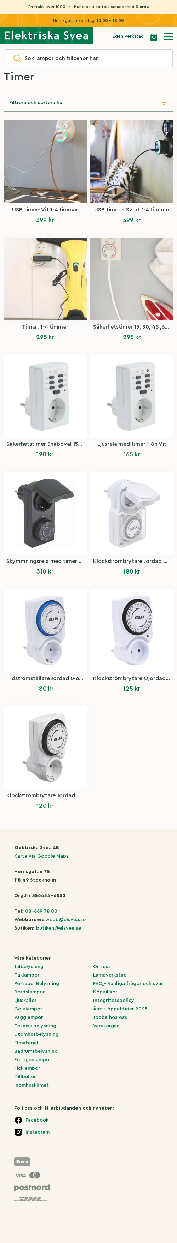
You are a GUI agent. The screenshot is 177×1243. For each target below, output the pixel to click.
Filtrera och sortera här (36, 102)
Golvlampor (28, 1009)
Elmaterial (26, 1042)
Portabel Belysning (36, 983)
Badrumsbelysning (36, 1051)
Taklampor (26, 975)
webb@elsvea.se (65, 919)
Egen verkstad (128, 36)
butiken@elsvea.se (58, 928)
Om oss (102, 966)
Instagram (37, 1132)
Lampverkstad (110, 975)
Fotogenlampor (32, 1059)
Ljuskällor (25, 1000)
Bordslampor (29, 992)
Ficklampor (27, 1068)
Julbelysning (29, 966)
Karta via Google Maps (41, 856)
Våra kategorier (32, 958)
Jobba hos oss (110, 1017)
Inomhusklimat (31, 1085)
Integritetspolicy (113, 1000)
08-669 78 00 (41, 911)
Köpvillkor (105, 992)
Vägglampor (28, 1017)
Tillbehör (25, 1076)
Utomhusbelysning (36, 1034)
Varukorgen (106, 1025)
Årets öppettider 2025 (120, 1009)
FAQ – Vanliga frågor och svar (128, 983)
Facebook (36, 1120)
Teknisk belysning (35, 1025)
